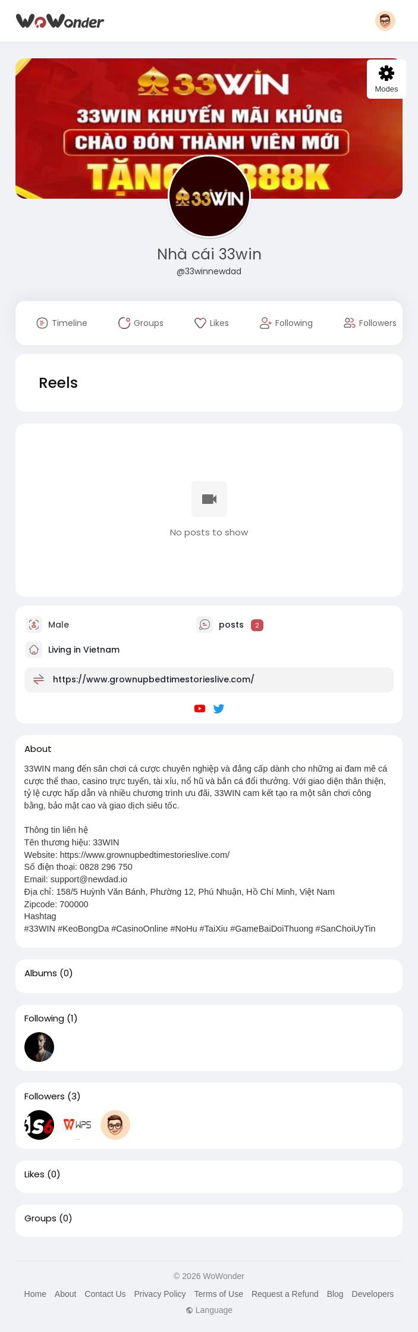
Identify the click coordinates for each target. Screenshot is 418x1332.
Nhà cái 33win (209, 254)
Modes (386, 79)
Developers (373, 1294)
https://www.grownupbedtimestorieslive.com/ (153, 679)
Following (44, 1018)
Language (209, 1310)
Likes (34, 1174)
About (66, 1294)
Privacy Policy (160, 1294)
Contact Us (104, 1294)
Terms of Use (218, 1294)
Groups (40, 1218)
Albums (40, 973)
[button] (385, 21)
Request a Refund (285, 1294)
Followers (44, 1096)
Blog (335, 1294)
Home (35, 1294)
